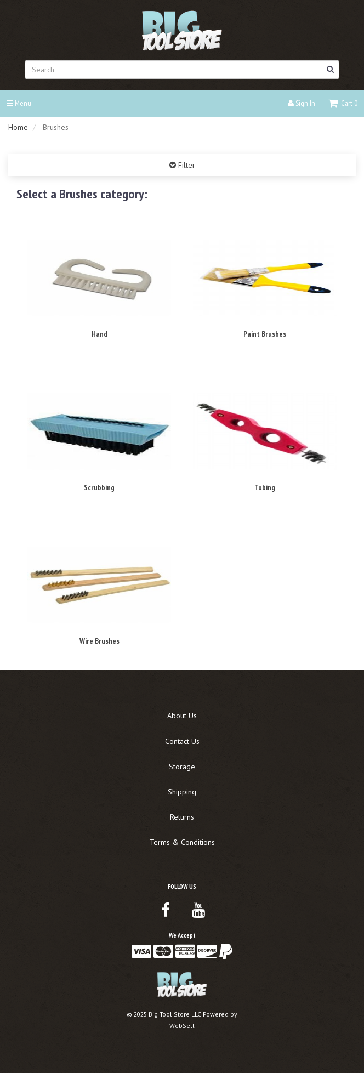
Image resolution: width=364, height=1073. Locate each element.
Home (18, 127)
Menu (19, 103)
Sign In (301, 103)
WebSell (182, 1025)
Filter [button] (185, 165)
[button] (343, 103)
